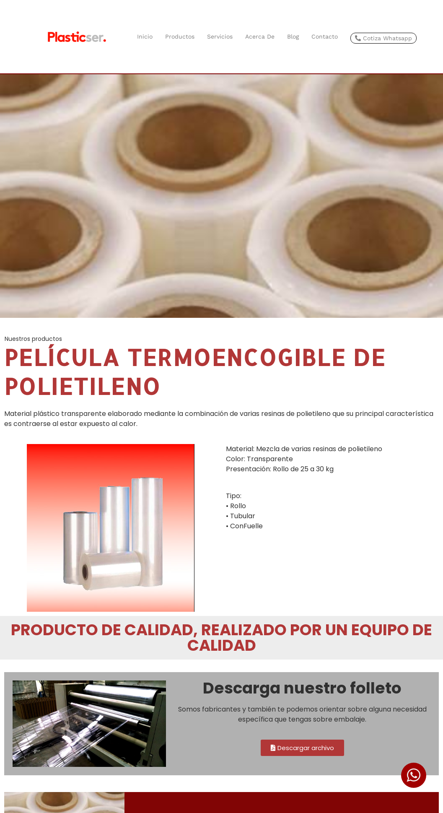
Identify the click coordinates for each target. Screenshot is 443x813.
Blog (293, 36)
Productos (179, 36)
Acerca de (260, 36)
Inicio (145, 36)
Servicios (220, 36)
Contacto (324, 36)
